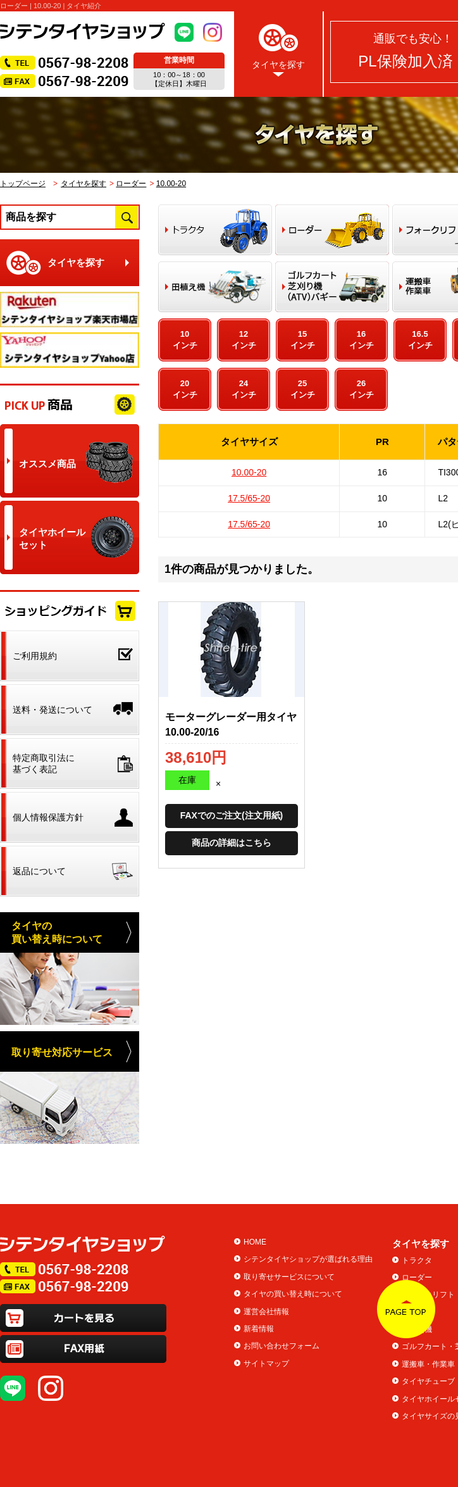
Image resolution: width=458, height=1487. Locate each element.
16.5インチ (420, 339)
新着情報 (259, 1328)
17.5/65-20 (249, 498)
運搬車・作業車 (428, 1364)
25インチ (302, 389)
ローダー (131, 183)
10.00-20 (171, 183)
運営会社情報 (266, 1311)
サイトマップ (266, 1363)
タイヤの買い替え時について (293, 1293)
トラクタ (417, 1260)
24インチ (244, 389)
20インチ (185, 389)
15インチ (302, 339)
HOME (255, 1242)
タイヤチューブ (428, 1381)
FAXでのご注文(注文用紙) (231, 815)
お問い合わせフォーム (281, 1345)
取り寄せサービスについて (289, 1276)
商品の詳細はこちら (231, 843)
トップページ (23, 183)
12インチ (244, 339)
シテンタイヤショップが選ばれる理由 (308, 1259)
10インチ (185, 339)
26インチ (361, 389)
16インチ (361, 339)
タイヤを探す (278, 48)
